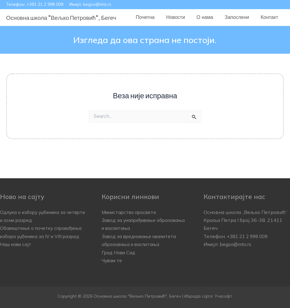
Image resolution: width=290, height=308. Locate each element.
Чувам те (112, 260)
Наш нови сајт (17, 252)
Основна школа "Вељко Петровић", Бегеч (61, 17)
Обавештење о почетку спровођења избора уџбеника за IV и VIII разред (42, 236)
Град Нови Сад (120, 252)
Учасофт (223, 296)
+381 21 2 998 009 (44, 4)
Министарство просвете (131, 212)
